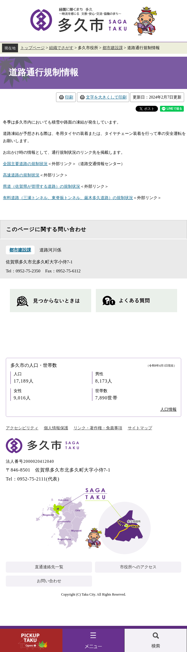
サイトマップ (140, 428)
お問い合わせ (49, 581)
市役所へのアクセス (138, 567)
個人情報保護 (56, 428)
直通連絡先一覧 (49, 567)
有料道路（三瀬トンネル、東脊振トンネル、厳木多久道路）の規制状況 (68, 198)
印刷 (69, 97)
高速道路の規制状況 (21, 175)
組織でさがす (61, 48)
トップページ (32, 48)
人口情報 (168, 409)
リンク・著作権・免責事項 (97, 428)
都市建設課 (113, 48)
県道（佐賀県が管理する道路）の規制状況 (41, 186)
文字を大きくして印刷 (106, 97)
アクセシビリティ (22, 428)
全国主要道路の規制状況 (25, 164)
